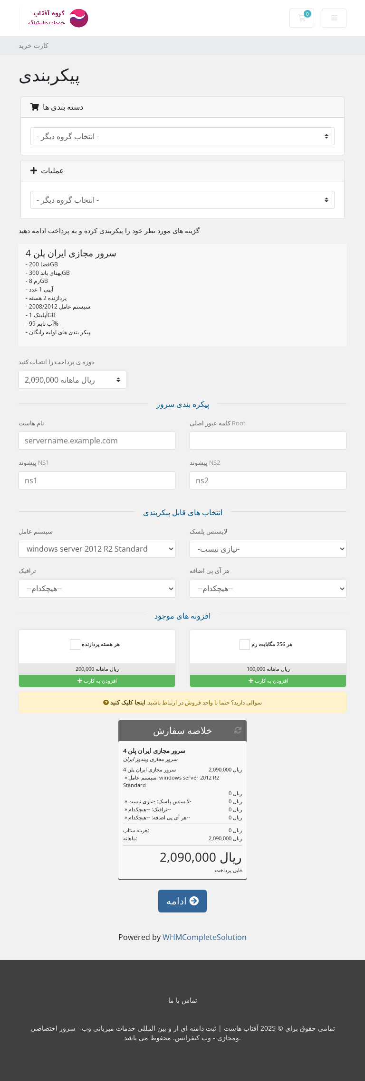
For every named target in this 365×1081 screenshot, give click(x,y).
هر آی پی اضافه (210, 570)
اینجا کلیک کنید (127, 702)
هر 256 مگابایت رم (266, 644)
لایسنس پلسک (208, 531)
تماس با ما (182, 1000)
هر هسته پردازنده (95, 644)
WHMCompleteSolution (205, 937)
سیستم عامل (36, 531)
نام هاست (31, 423)
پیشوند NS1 (34, 462)
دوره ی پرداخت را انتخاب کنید (56, 361)
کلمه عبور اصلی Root (217, 423)
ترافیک (27, 570)
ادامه (182, 900)
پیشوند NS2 (205, 462)
